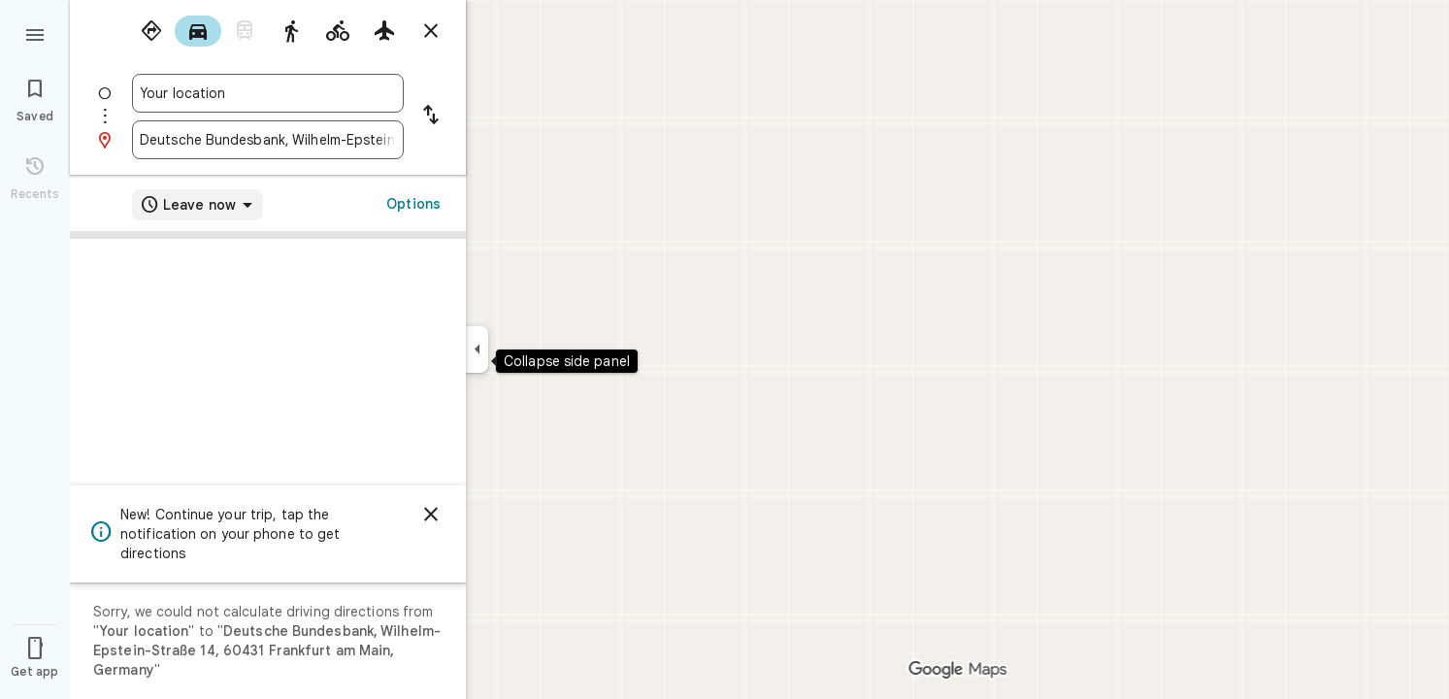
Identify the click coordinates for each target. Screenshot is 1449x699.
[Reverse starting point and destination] (431, 116)
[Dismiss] (431, 514)
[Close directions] (431, 31)
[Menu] (35, 33)
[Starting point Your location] (268, 93)
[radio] (151, 31)
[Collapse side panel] (477, 349)
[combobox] (268, 93)
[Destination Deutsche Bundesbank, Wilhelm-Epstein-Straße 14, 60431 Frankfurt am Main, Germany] (268, 139)
